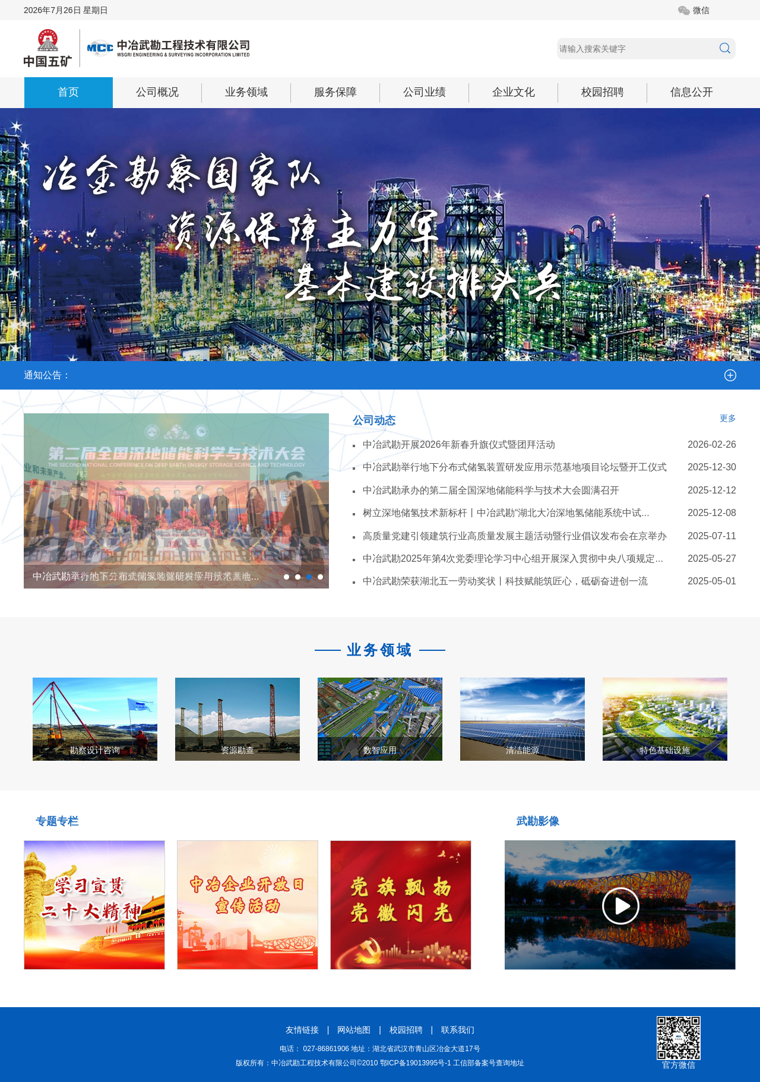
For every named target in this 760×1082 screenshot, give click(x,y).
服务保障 (335, 92)
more (730, 375)
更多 (728, 418)
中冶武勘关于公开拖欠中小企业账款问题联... (495, 364)
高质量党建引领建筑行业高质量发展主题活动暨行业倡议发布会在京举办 (515, 536)
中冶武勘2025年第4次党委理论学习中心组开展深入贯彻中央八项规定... (513, 558)
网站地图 (353, 1029)
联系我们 (457, 1029)
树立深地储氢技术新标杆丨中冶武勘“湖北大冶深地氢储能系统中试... (506, 513)
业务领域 (246, 92)
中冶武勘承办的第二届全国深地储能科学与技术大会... (146, 576)
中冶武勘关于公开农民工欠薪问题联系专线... (171, 364)
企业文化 (513, 92)
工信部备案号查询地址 (488, 1063)
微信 (701, 10)
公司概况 (157, 92)
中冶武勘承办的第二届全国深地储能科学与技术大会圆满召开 (491, 490)
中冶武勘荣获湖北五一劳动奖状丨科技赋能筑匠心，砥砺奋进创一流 (505, 581)
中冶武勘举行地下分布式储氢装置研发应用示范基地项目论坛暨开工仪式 (515, 467)
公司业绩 (424, 92)
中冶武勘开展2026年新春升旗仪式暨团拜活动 (459, 444)
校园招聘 (602, 92)
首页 (68, 92)
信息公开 (691, 92)
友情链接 (302, 1029)
